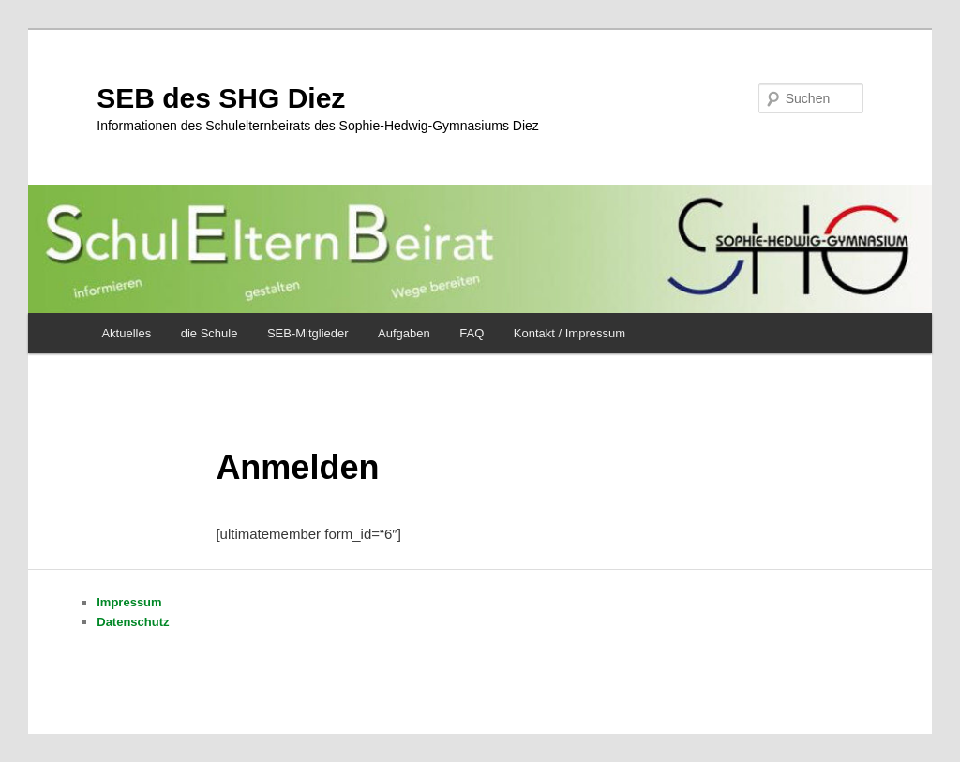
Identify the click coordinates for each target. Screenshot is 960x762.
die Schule (209, 333)
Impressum (129, 602)
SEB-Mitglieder (308, 333)
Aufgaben (404, 333)
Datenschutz (133, 622)
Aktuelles (126, 333)
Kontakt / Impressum (569, 333)
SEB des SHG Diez (221, 97)
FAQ (471, 333)
